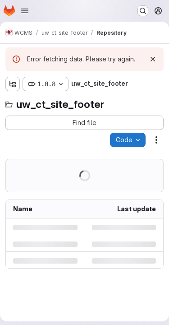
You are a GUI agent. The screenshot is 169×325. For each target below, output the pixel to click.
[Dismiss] (152, 59)
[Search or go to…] (142, 10)
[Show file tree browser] (12, 84)
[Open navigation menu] (25, 11)
